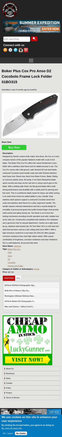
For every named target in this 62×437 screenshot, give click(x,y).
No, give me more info (11, 428)
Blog (18, 278)
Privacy (9, 393)
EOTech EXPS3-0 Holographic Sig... (20, 285)
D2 (9, 259)
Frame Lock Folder (15, 266)
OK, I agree (8, 433)
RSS (5, 50)
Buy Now (14, 147)
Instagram (21, 50)
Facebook (11, 50)
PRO (10, 253)
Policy (8, 388)
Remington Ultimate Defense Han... (20, 296)
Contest (9, 383)
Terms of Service (13, 398)
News (8, 378)
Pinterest (26, 50)
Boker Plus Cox (14, 249)
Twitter (16, 50)
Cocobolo (11, 262)
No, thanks (21, 433)
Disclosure (10, 373)
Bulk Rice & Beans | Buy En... (17, 291)
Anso (10, 256)
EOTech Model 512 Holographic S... (20, 301)
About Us (10, 369)
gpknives (17, 246)
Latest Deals (9, 277)
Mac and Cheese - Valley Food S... (19, 307)
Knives (36, 269)
